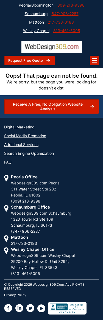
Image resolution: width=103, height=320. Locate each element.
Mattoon (36, 22)
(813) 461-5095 (25, 273)
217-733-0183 (61, 22)
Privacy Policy (15, 295)
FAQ (8, 162)
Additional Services (21, 144)
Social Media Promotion (25, 135)
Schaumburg (36, 13)
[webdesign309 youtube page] (41, 308)
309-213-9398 (71, 5)
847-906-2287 (65, 13)
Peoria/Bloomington (36, 5)
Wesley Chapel (36, 30)
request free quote (25, 60)
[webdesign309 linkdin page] (19, 308)
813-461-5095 (66, 30)
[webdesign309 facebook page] (8, 308)
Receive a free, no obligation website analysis (48, 106)
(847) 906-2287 (25, 231)
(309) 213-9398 (25, 201)
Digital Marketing (19, 127)
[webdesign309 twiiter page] (30, 308)
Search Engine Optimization (29, 153)
